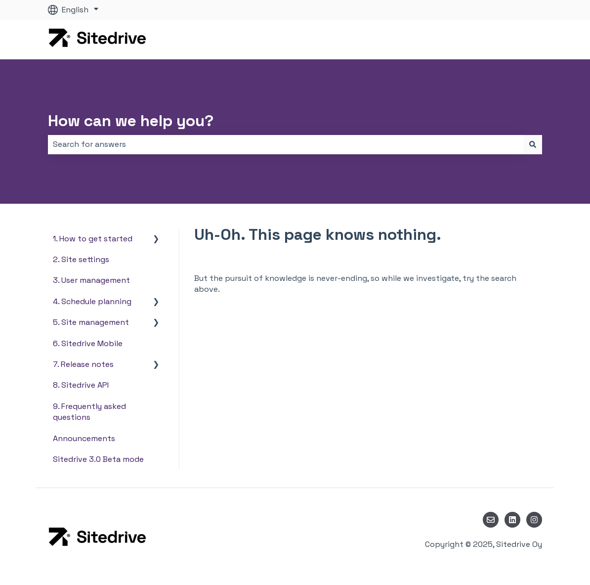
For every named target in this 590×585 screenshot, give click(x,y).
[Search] (532, 144)
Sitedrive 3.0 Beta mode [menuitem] (98, 459)
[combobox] (285, 144)
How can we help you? (130, 121)
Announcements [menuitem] (84, 438)
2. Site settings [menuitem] (81, 259)
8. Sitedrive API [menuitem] (81, 385)
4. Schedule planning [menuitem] (92, 301)
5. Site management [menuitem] (91, 322)
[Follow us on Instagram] (534, 520)
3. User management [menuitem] (91, 280)
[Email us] (491, 520)
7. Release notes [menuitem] (83, 364)
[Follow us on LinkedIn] (512, 520)
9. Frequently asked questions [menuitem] (89, 411)
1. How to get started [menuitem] (92, 238)
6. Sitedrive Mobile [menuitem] (88, 343)
